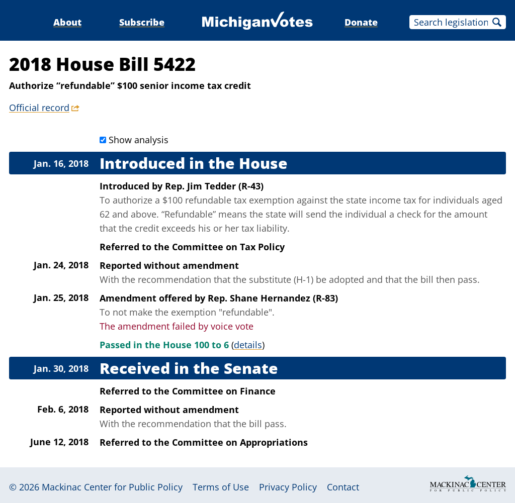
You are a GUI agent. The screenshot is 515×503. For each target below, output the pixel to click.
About (67, 22)
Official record (39, 108)
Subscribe (141, 22)
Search (497, 22)
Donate (361, 22)
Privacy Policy (288, 487)
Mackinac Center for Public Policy (112, 487)
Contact (343, 487)
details (248, 345)
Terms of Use (221, 487)
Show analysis (138, 140)
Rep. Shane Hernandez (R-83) (273, 298)
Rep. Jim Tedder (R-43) (214, 186)
